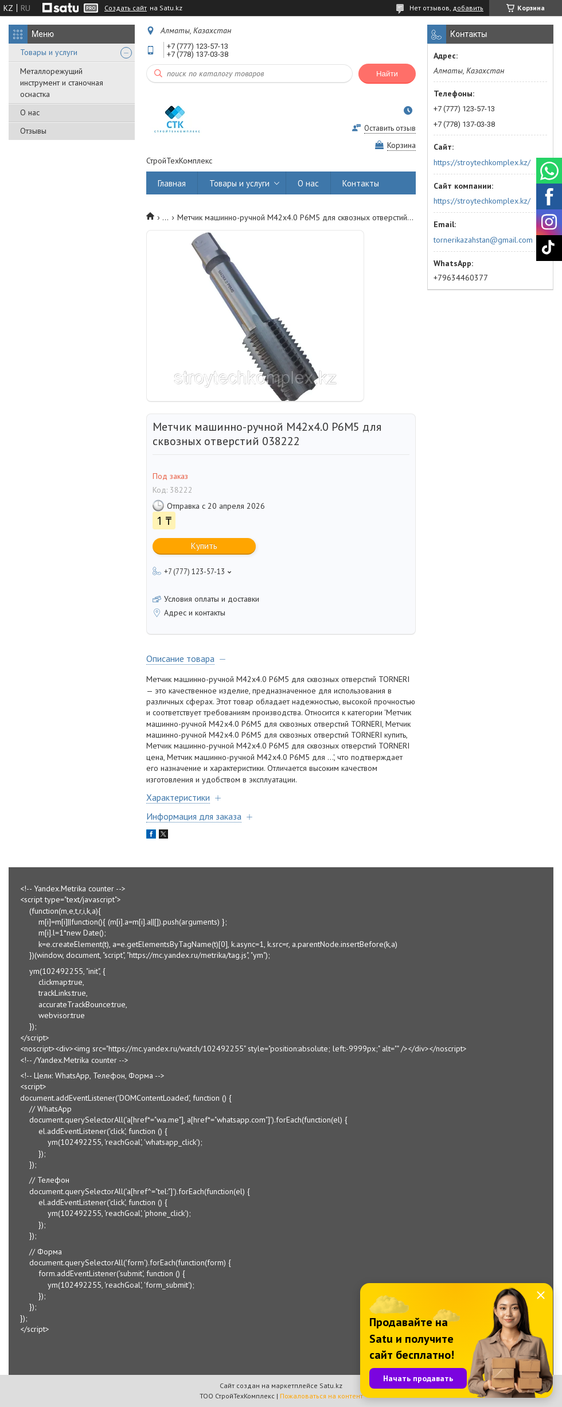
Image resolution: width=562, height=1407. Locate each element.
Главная (172, 183)
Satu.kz (330, 1385)
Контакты (360, 183)
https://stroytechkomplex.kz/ (482, 162)
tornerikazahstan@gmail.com (483, 240)
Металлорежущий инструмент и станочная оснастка (61, 82)
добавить (467, 7)
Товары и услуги (48, 52)
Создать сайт (125, 8)
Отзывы (33, 131)
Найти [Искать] (387, 73)
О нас (30, 112)
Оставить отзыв (390, 128)
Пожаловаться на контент (321, 1396)
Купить (204, 545)
